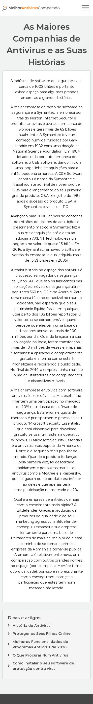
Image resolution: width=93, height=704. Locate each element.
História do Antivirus (32, 625)
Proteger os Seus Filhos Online (42, 633)
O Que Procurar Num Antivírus (40, 655)
